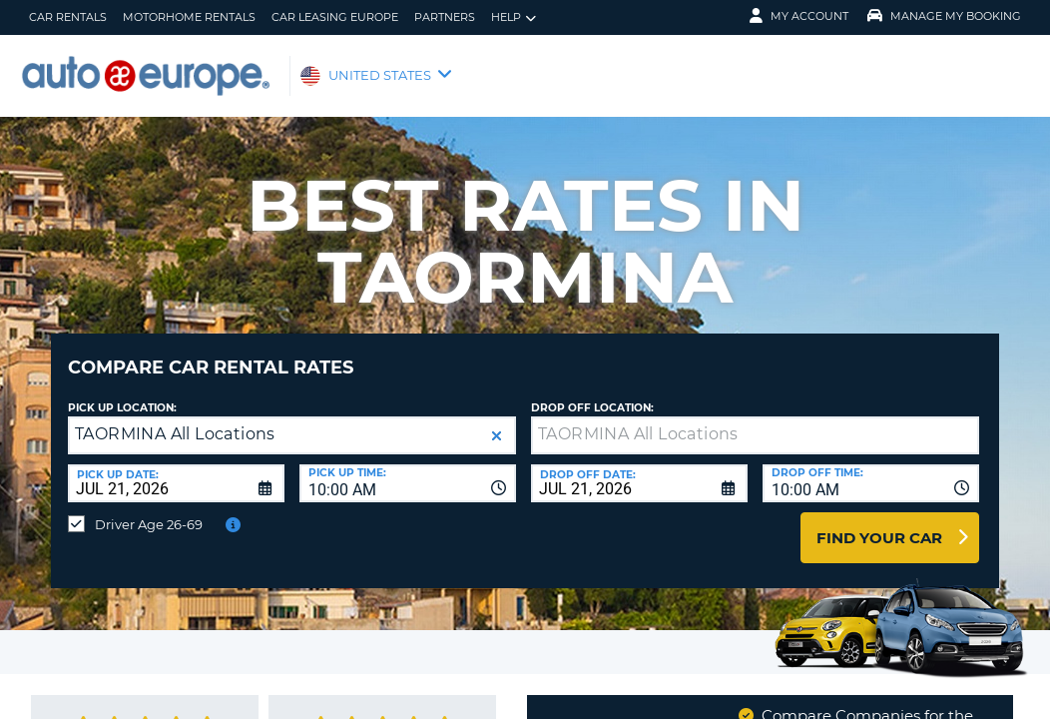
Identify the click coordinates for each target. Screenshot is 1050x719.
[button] (496, 420)
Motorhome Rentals (189, 17)
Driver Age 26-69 (149, 509)
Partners (444, 17)
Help (513, 17)
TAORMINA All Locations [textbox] (175, 418)
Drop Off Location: (592, 392)
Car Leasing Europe (334, 17)
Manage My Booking (944, 16)
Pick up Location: (122, 392)
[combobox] (407, 468)
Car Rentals (68, 17)
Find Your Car (879, 522)
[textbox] (755, 420)
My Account (799, 16)
